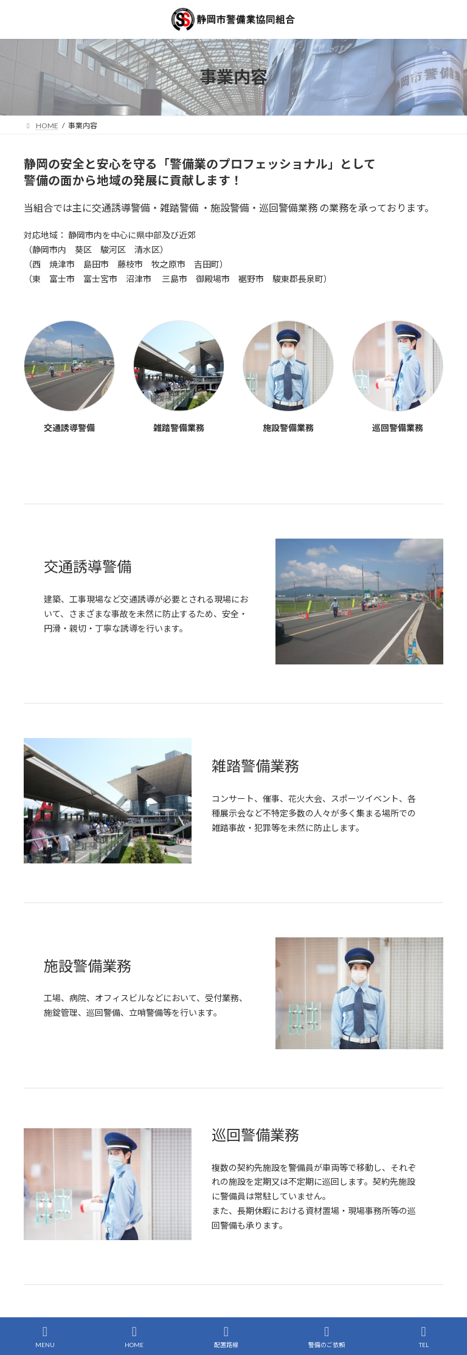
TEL (423, 1336)
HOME (134, 1336)
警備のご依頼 (326, 1336)
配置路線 (226, 1336)
